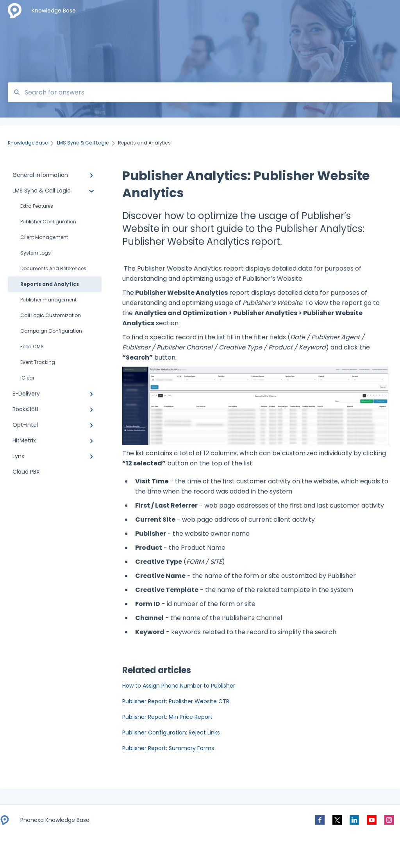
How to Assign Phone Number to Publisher (178, 686)
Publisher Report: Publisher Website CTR (175, 701)
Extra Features (36, 206)
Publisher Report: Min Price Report (167, 717)
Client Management (44, 237)
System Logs (35, 253)
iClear (27, 377)
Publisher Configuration (48, 221)
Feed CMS (32, 346)
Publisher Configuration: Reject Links (171, 732)
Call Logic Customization (50, 315)
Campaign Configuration (51, 331)
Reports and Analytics (49, 284)
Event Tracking (37, 362)
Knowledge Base (54, 10)
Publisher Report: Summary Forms (168, 748)
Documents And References (53, 268)
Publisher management (48, 299)
